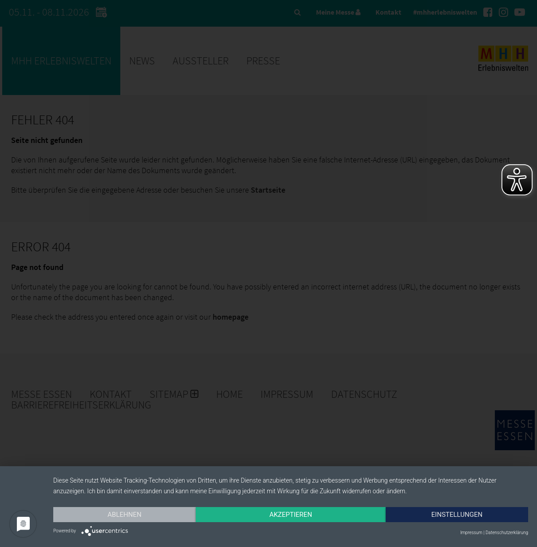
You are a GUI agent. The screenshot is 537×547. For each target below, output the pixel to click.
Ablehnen (124, 515)
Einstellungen (456, 515)
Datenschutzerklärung (507, 532)
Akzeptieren (290, 515)
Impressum (471, 532)
